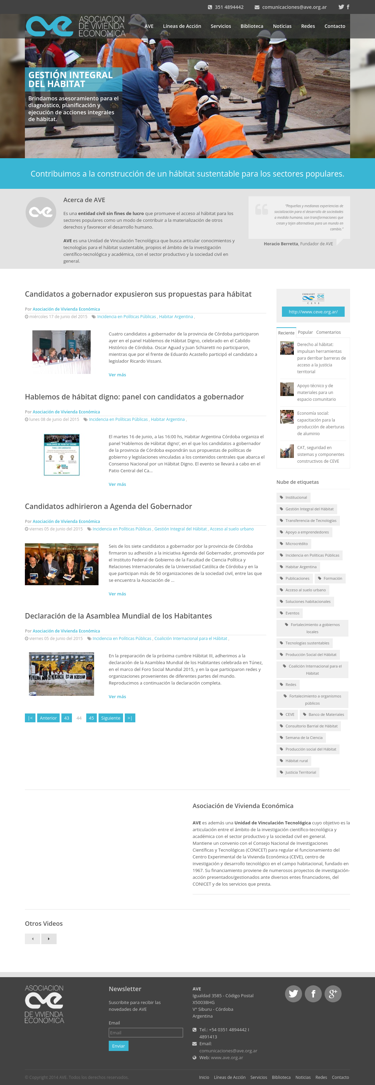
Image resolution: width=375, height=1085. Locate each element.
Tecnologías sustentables (304, 643)
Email (114, 1023)
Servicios (221, 26)
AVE (149, 26)
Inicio (204, 1077)
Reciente (286, 333)
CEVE (287, 714)
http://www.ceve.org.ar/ (313, 312)
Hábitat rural (294, 761)
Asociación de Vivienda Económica (66, 309)
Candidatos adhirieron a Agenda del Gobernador (108, 506)
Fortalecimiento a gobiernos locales (312, 628)
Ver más (117, 375)
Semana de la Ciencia (301, 738)
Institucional (293, 497)
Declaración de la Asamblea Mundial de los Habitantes (118, 616)
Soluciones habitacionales (305, 601)
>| (130, 718)
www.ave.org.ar (227, 1057)
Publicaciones (295, 578)
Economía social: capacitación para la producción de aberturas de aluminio (320, 423)
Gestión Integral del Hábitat (180, 529)
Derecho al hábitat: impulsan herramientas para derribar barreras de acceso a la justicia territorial (321, 358)
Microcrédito (294, 544)
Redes (308, 26)
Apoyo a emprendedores (304, 532)
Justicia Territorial (298, 772)
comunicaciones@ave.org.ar (294, 7)
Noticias (282, 26)
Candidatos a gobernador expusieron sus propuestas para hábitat (138, 294)
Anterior (48, 718)
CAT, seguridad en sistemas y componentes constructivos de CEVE (320, 454)
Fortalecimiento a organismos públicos (312, 699)
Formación (330, 578)
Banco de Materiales (323, 714)
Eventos (289, 613)
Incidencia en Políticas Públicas (126, 316)
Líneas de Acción (182, 26)
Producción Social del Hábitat (308, 655)
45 (91, 718)
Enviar (118, 1046)
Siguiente (110, 718)
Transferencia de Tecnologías (308, 520)
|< (30, 718)
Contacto (335, 26)
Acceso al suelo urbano (232, 529)
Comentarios (328, 332)
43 (66, 718)
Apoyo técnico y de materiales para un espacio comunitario (316, 392)
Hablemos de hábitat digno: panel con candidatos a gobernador (134, 396)
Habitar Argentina (176, 316)
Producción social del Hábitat (308, 749)
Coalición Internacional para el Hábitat (190, 638)
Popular (305, 332)
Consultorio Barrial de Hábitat (309, 726)
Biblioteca (252, 26)
